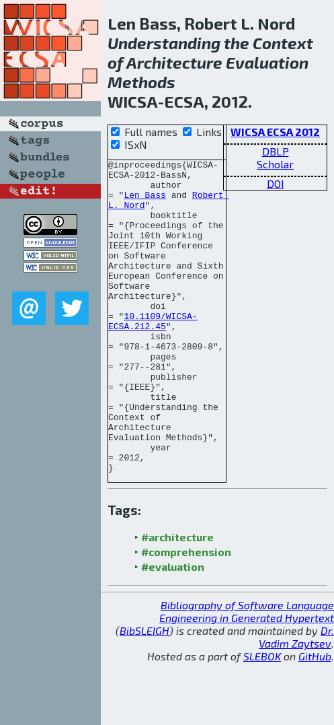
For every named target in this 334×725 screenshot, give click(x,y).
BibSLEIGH (144, 693)
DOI (275, 183)
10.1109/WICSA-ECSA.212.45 (153, 354)
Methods (141, 82)
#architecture (177, 599)
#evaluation (172, 629)
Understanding (164, 43)
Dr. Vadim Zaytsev (296, 699)
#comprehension (186, 614)
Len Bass (144, 203)
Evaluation (267, 62)
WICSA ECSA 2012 (275, 131)
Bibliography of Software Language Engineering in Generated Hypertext (246, 674)
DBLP (275, 151)
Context (283, 43)
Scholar (275, 164)
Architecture (174, 62)
